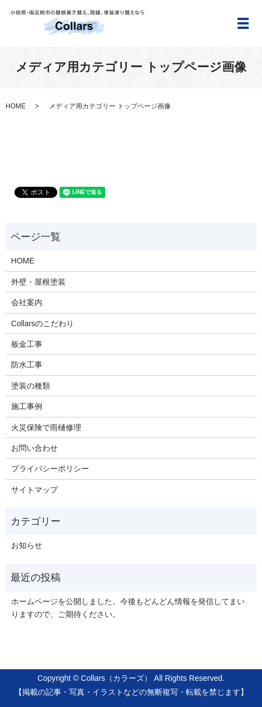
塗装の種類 (30, 385)
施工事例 (26, 406)
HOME (16, 106)
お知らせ (26, 545)
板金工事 (26, 344)
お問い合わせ (34, 448)
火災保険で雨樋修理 (46, 427)
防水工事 (26, 364)
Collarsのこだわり (43, 323)
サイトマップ (34, 489)
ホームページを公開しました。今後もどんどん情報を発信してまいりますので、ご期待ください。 (128, 607)
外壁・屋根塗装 (38, 281)
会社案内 (26, 302)
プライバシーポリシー (50, 468)
